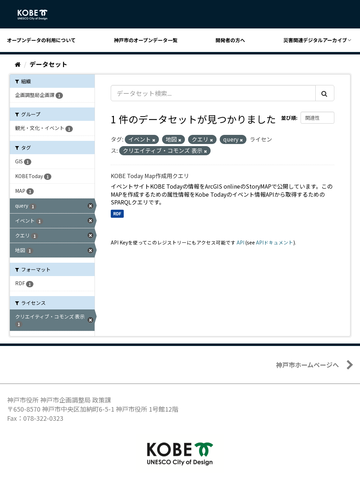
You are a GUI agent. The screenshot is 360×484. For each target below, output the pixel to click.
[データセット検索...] (213, 93)
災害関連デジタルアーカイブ (315, 40)
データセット (49, 63)
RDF (117, 213)
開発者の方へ (230, 40)
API (240, 242)
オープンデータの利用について (41, 40)
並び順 (288, 117)
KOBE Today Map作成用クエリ (150, 175)
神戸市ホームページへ (307, 364)
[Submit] (324, 93)
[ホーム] (18, 63)
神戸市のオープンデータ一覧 (146, 40)
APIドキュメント (274, 242)
